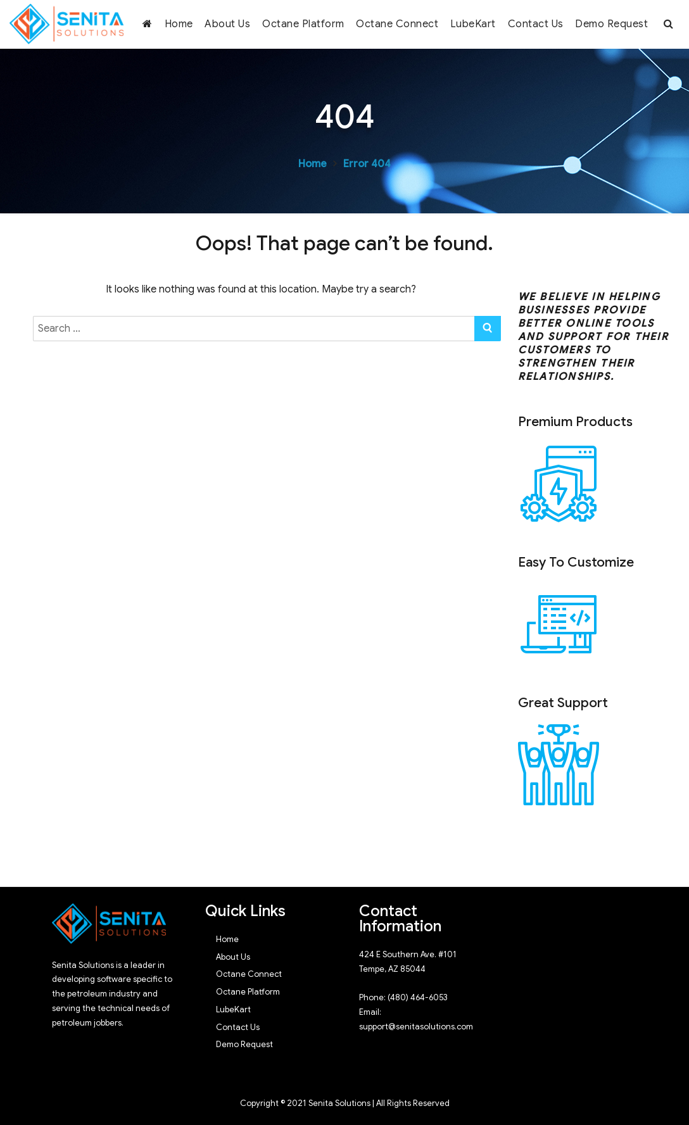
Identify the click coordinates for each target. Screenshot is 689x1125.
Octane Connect (397, 24)
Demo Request (611, 24)
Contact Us (536, 24)
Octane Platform (303, 24)
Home (179, 24)
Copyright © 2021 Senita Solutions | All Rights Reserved (345, 1103)
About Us (227, 24)
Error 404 (367, 164)
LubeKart (473, 24)
